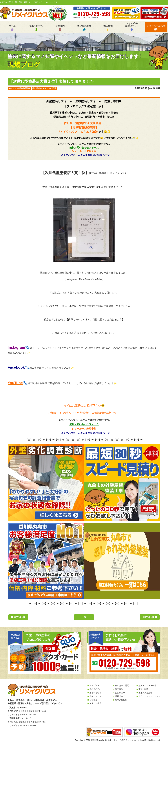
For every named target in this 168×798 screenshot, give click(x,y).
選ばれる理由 (84, 28)
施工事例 (108, 28)
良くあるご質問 (122, 685)
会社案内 (60, 28)
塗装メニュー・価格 (147, 685)
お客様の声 (120, 693)
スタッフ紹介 (95, 703)
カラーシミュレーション (149, 696)
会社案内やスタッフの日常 (44, 88)
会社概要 (93, 700)
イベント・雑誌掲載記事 (19, 88)
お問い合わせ (121, 700)
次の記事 (19, 617)
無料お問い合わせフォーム (84, 147)
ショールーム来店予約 (84, 151)
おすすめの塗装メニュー (132, 26)
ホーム (12, 28)
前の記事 (148, 617)
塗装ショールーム (97, 696)
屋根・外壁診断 (145, 693)
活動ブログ (120, 696)
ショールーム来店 (156, 28)
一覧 (84, 617)
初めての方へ (36, 28)
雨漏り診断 (143, 689)
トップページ (95, 685)
